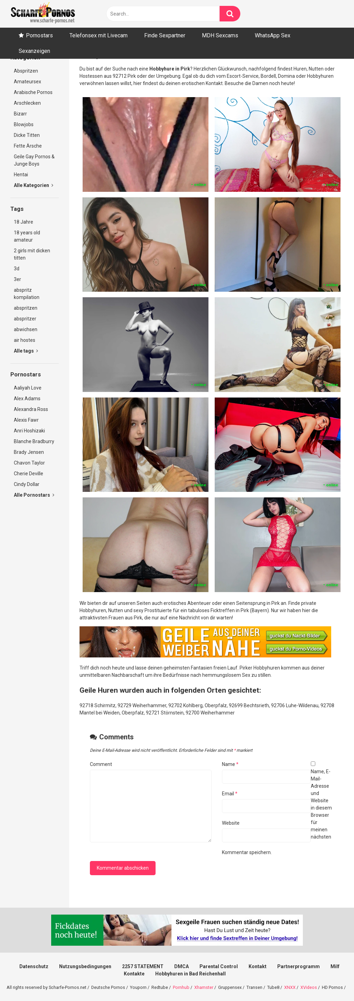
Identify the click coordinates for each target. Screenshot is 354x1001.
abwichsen (25, 329)
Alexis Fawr (26, 420)
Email (229, 793)
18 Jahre (23, 222)
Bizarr (20, 113)
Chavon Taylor (29, 463)
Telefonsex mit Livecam (98, 35)
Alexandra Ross (31, 409)
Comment (101, 764)
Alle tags (26, 351)
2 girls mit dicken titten (32, 254)
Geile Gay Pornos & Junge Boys (34, 160)
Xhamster (203, 987)
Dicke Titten (27, 135)
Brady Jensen (29, 452)
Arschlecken (27, 103)
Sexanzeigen (34, 51)
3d (16, 268)
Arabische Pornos (33, 92)
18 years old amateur (27, 236)
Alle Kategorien (33, 185)
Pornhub (181, 987)
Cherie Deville (28, 473)
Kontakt (258, 966)
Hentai (21, 174)
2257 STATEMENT (143, 966)
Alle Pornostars (34, 495)
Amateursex (27, 81)
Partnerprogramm (298, 966)
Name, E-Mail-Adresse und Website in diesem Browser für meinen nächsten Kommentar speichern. (277, 812)
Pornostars (39, 35)
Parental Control (218, 966)
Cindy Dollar (26, 484)
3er (17, 279)
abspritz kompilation (26, 293)
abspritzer (25, 318)
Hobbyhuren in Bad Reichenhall (190, 973)
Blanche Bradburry (34, 441)
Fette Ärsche (28, 146)
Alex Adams (27, 398)
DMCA (181, 966)
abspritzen (25, 308)
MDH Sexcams (220, 35)
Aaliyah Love (27, 388)
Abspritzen (26, 71)
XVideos (308, 987)
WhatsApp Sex (272, 35)
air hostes (24, 340)
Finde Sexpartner (164, 35)
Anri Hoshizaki (29, 430)
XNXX (290, 987)
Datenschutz (33, 966)
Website (231, 823)
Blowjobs (24, 124)
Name (230, 764)
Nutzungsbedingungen (85, 966)
